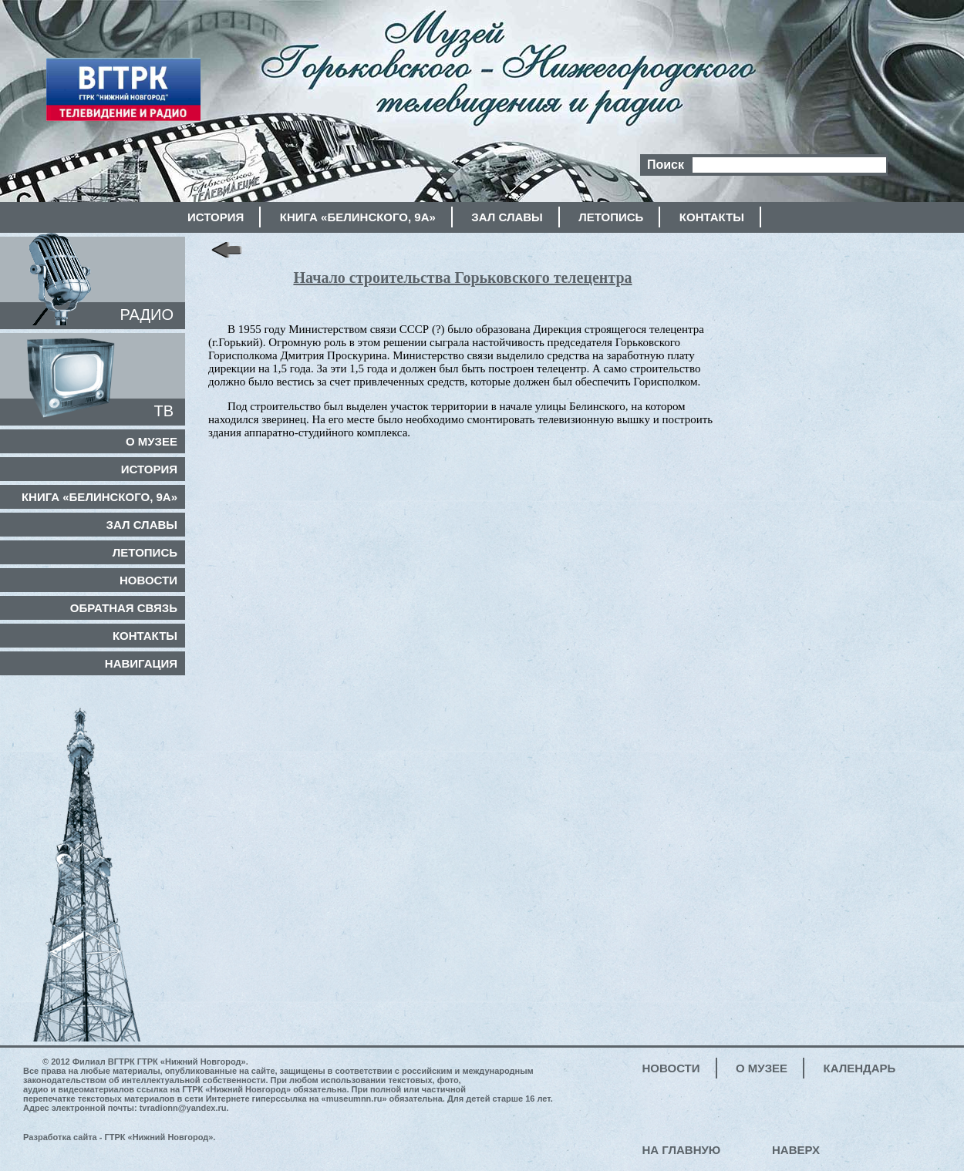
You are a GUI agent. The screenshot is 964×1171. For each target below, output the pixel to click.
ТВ (163, 410)
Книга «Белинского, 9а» (358, 217)
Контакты (711, 217)
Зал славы (506, 217)
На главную (681, 1149)
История (215, 217)
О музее (151, 441)
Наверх (796, 1149)
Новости (148, 580)
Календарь (860, 1068)
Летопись (610, 217)
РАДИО (147, 314)
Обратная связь (123, 607)
